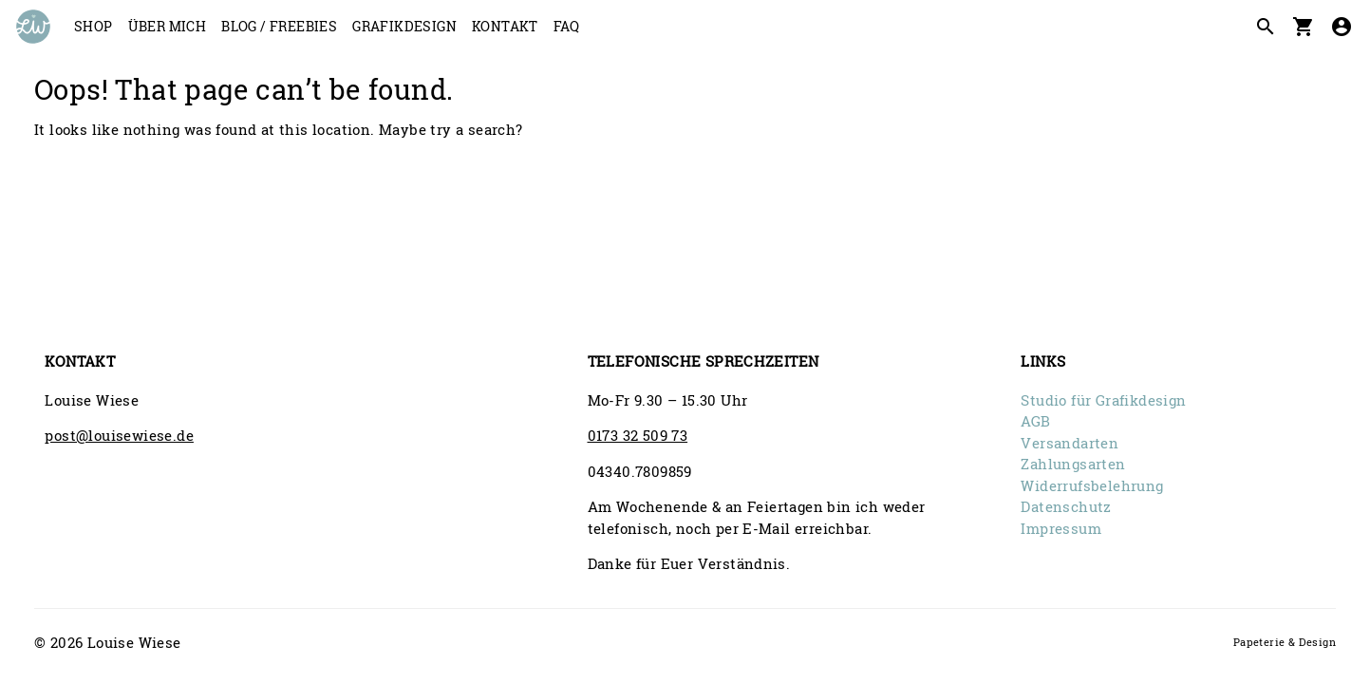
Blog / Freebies (279, 26)
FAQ (566, 26)
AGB (1035, 420)
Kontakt (505, 26)
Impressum (1061, 528)
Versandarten (1069, 442)
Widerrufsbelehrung (1092, 485)
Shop (93, 26)
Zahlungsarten (1073, 463)
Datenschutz (1066, 506)
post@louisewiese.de (119, 435)
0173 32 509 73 (638, 435)
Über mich (167, 26)
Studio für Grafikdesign (1103, 399)
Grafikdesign (404, 26)
